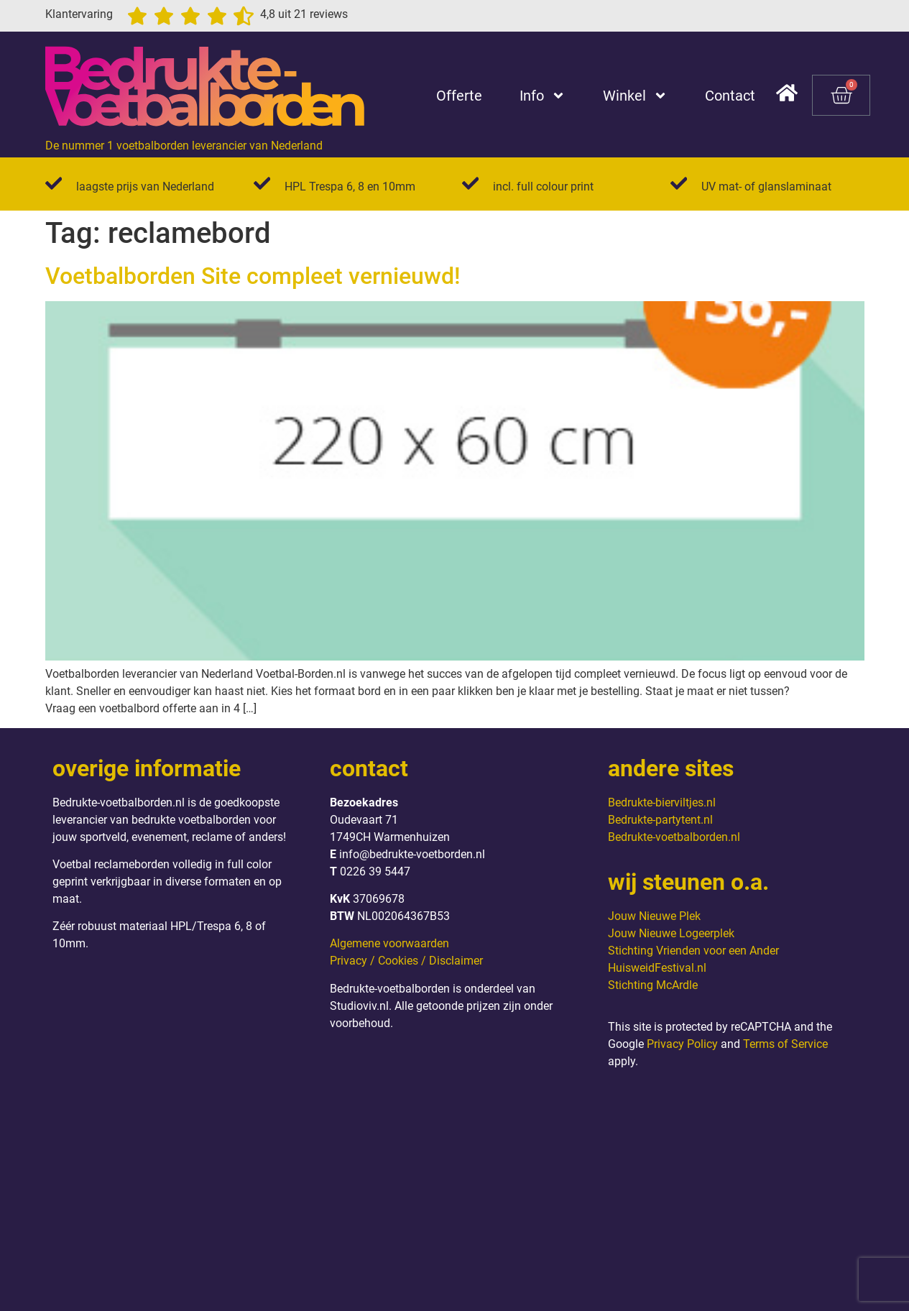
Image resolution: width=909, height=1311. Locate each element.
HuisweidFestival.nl (657, 968)
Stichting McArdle (653, 985)
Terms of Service (785, 1044)
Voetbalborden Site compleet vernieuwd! (253, 276)
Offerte (459, 95)
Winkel (635, 95)
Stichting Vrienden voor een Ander (693, 950)
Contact (730, 95)
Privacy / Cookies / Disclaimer (406, 960)
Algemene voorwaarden (389, 943)
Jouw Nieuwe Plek (654, 916)
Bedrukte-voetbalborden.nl (674, 837)
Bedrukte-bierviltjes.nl (662, 802)
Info (543, 95)
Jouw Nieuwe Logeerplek (671, 933)
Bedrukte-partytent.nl (660, 820)
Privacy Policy (682, 1044)
